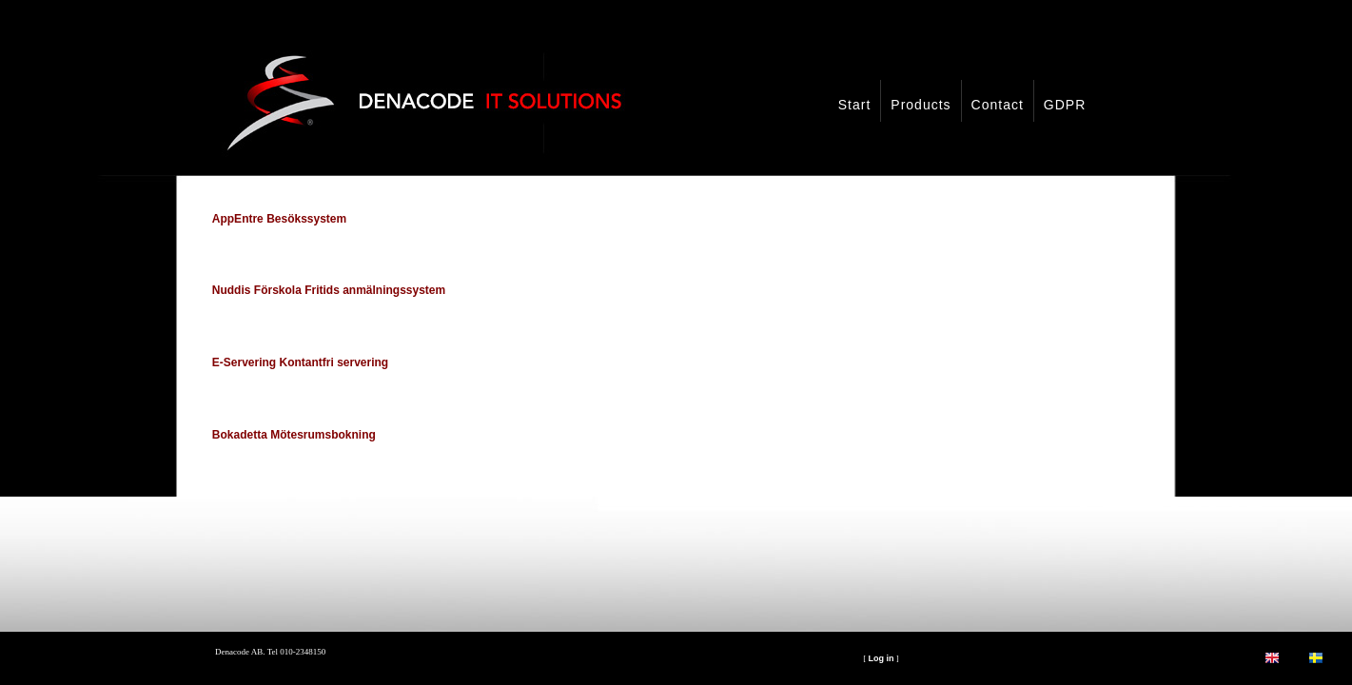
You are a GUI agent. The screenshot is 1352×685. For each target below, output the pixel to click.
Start (855, 104)
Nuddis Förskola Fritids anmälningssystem (328, 290)
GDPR (1065, 104)
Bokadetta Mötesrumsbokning (294, 434)
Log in (880, 658)
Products (920, 104)
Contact (997, 104)
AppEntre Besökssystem (279, 218)
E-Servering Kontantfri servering (300, 362)
